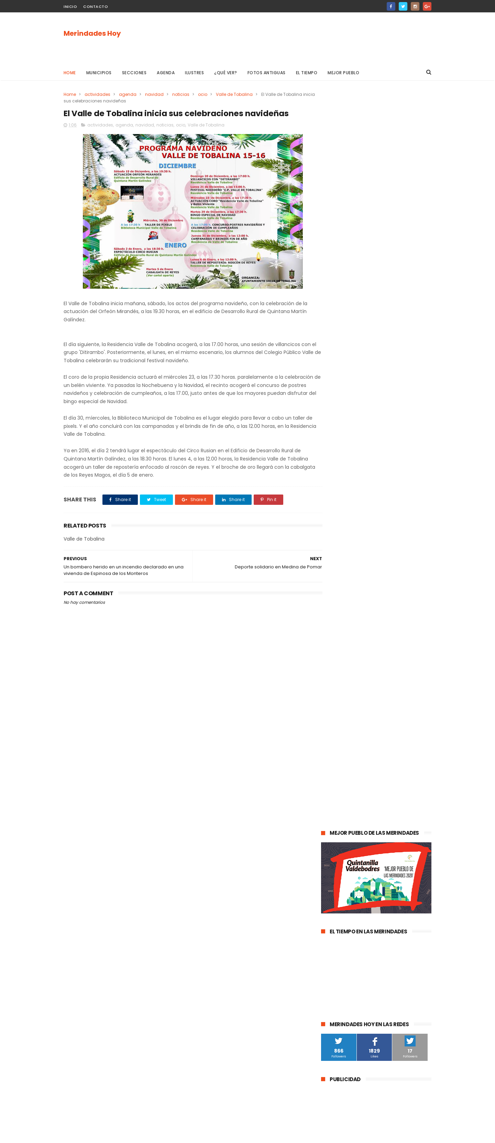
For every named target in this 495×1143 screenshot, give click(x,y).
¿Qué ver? (226, 73)
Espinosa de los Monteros (352, 711)
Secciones (134, 73)
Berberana (400, 889)
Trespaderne (408, 800)
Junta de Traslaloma (403, 864)
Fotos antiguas (267, 73)
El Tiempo (307, 73)
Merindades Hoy (92, 33)
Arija (329, 826)
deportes (398, 711)
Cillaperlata (400, 902)
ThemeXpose (102, 1134)
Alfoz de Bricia (339, 851)
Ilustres (194, 73)
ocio (202, 94)
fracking (352, 813)
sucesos (406, 673)
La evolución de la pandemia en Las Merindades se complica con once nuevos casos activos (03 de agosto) (375, 573)
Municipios (99, 73)
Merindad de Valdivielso (350, 775)
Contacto (95, 6)
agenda (127, 94)
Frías (329, 813)
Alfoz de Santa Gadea (348, 864)
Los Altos (382, 839)
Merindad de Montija (391, 813)
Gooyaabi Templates (175, 1134)
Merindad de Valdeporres (390, 737)
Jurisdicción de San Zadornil (393, 851)
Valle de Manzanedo (364, 826)
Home (70, 73)
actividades (97, 94)
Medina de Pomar (369, 673)
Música (369, 750)
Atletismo (361, 788)
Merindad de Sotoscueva (351, 762)
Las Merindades (341, 699)
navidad (154, 94)
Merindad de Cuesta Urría (351, 902)
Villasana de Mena (344, 839)
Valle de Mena (369, 686)
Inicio (70, 6)
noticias (180, 94)
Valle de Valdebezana (394, 724)
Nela (391, 915)
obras (349, 737)
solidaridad (374, 800)
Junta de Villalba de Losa (351, 915)
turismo (333, 788)
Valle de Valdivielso (345, 877)
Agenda (166, 73)
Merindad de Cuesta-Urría (352, 889)
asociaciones (339, 800)
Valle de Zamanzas (402, 788)
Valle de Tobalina (234, 94)
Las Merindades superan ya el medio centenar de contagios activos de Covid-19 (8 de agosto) (393, 533)
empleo (392, 775)
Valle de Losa (338, 750)
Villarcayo (335, 686)
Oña (329, 737)
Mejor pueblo (344, 73)
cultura (400, 686)
